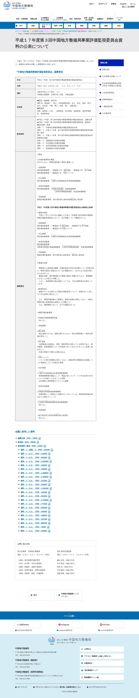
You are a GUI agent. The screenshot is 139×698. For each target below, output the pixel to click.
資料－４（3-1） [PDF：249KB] (34, 484)
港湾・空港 (58, 26)
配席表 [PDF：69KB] (27, 442)
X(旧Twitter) (24, 625)
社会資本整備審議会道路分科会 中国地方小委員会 (112, 84)
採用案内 (110, 19)
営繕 (81, 26)
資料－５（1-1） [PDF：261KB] (34, 496)
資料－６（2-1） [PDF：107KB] (34, 519)
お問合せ (87, 649)
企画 (69, 26)
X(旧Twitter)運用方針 (24, 630)
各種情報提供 (107, 99)
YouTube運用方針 (106, 630)
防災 (119, 26)
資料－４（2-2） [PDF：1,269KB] (35, 473)
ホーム (133, 4)
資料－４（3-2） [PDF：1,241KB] (35, 488)
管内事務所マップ (91, 670)
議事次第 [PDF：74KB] (27, 438)
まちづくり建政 (46, 26)
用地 (93, 26)
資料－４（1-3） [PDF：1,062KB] (35, 461)
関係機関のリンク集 (91, 677)
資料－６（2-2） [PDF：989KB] (34, 523)
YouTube (106, 625)
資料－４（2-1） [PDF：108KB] (34, 469)
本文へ (91, 4)
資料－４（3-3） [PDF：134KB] (34, 492)
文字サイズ (102, 4)
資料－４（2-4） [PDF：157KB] (34, 481)
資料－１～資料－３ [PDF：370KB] (35, 450)
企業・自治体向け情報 (89, 19)
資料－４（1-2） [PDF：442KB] (34, 457)
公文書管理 (106, 113)
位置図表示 (88, 663)
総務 (106, 26)
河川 (20, 26)
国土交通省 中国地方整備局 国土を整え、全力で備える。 (18, 5)
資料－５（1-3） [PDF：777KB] (34, 504)
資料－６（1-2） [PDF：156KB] (34, 515)
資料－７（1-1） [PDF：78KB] (33, 527)
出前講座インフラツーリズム (59, 19)
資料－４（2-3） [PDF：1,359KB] (35, 477)
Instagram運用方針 (66, 630)
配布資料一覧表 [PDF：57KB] (30, 446)
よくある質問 (129, 7)
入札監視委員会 (108, 93)
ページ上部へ (69, 616)
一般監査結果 (107, 106)
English (123, 4)
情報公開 (33, 19)
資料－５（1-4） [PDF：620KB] (34, 508)
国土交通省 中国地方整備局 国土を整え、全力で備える (69, 641)
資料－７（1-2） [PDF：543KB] (34, 531)
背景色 (113, 4)
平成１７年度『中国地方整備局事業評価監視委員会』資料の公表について (77, 31)
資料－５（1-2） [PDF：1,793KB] (35, 500)
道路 (33, 26)
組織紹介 (100, 19)
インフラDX (119, 19)
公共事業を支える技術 (45, 19)
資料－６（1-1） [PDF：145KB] (34, 511)
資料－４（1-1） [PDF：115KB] (34, 454)
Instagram (65, 625)
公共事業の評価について (40, 31)
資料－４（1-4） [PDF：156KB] (34, 465)
